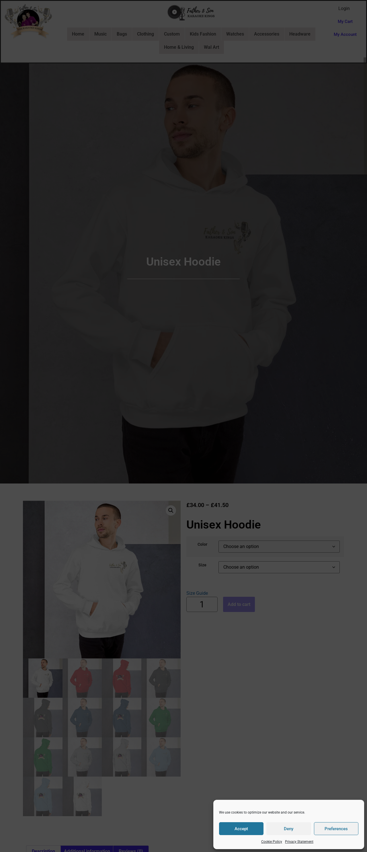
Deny (288, 828)
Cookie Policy (271, 842)
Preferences (336, 828)
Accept (241, 828)
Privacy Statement (299, 842)
